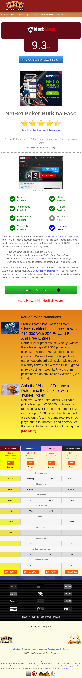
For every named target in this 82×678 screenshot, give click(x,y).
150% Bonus (51, 572)
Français (35, 626)
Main (21, 15)
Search (58, 649)
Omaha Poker (24, 216)
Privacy (33, 649)
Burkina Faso (8, 15)
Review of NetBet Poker (32, 277)
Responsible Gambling (46, 649)
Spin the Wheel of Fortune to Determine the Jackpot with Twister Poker (45, 390)
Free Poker (62, 216)
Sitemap (66, 649)
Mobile (60, 197)
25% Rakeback (30, 572)
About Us (16, 649)
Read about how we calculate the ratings (41, 148)
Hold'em (61, 207)
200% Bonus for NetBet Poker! (42, 59)
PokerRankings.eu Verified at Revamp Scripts (54, 668)
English (32, 15)
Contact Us (26, 649)
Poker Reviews (46, 15)
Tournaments (23, 207)
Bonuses (21, 197)
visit (10, 463)
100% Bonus (71, 572)
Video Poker (23, 226)
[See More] (28, 431)
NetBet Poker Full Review (41, 130)
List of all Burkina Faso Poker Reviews (41, 617)
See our (10, 467)
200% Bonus (10, 572)
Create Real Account (39, 290)
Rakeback (62, 226)
